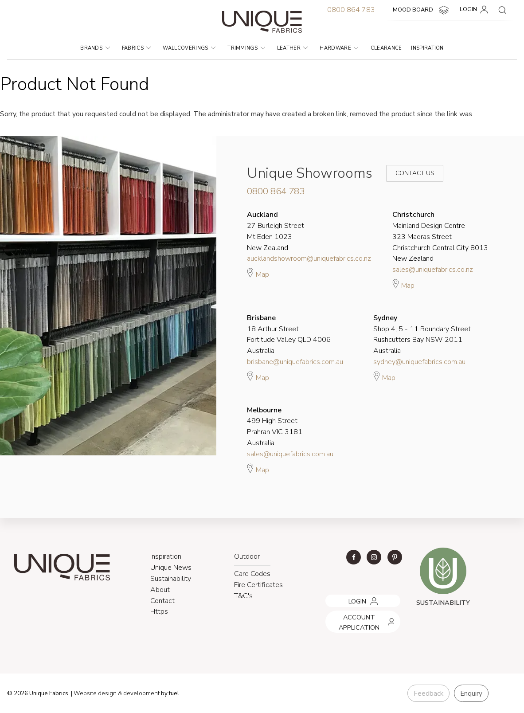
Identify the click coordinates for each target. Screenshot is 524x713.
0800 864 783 (351, 10)
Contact (162, 601)
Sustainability (170, 579)
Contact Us (409, 173)
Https (159, 611)
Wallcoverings (189, 48)
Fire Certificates (258, 585)
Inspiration (427, 48)
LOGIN (475, 9)
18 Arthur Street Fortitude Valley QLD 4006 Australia (289, 334)
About (160, 590)
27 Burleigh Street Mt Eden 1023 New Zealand (275, 231)
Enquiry (471, 693)
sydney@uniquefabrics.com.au (419, 362)
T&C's (243, 596)
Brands (94, 48)
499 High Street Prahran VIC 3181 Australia (274, 426)
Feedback (428, 693)
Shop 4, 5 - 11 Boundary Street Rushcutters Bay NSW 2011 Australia (422, 334)
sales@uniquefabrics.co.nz (432, 269)
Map (258, 273)
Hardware (339, 48)
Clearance (386, 48)
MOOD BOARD (422, 10)
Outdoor (247, 556)
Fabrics (136, 48)
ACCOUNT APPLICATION (359, 613)
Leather (292, 48)
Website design (95, 693)
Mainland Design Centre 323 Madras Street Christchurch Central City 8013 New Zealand (440, 236)
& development (139, 693)
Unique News (171, 567)
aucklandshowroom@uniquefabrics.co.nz (309, 258)
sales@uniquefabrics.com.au (290, 454)
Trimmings (246, 48)
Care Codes (252, 574)
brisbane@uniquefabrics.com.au (295, 362)
